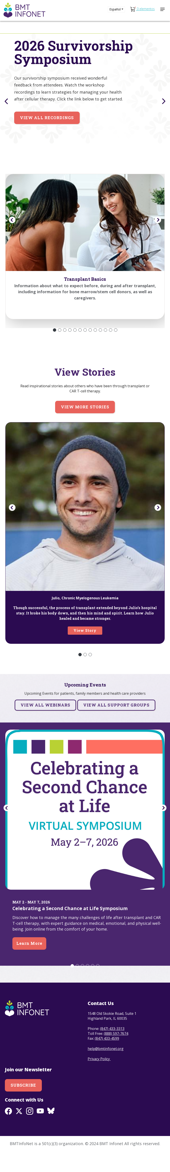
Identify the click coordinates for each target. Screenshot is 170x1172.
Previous (6, 101)
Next (164, 101)
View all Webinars (45, 725)
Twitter (19, 1131)
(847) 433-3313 (112, 1049)
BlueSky (50, 1131)
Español (115, 9)
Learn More (29, 963)
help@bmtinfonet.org (106, 1069)
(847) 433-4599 (107, 1058)
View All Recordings (47, 138)
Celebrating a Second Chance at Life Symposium (70, 929)
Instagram (29, 1131)
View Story (85, 650)
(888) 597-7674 (116, 1054)
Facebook (8, 1131)
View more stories (85, 427)
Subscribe (23, 1105)
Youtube (40, 1131)
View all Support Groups (116, 725)
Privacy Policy (99, 1079)
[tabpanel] (85, 94)
